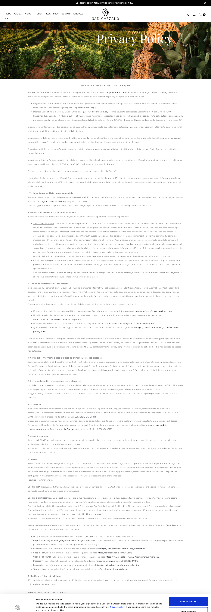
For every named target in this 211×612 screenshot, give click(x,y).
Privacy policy (117, 589)
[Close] (205, 3)
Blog (48, 14)
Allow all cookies (188, 584)
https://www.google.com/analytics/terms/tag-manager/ (132, 557)
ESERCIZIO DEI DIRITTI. (86, 417)
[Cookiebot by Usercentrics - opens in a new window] (18, 607)
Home (8, 14)
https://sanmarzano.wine (118, 92)
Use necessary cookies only (188, 604)
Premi (56, 14)
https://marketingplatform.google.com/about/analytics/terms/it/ (64, 540)
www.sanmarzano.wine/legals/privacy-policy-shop (57, 319)
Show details (143, 601)
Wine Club (78, 14)
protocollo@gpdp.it (66, 429)
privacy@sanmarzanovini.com (50, 201)
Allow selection (188, 594)
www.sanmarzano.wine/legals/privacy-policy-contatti (147, 311)
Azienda (18, 14)
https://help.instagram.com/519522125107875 (117, 561)
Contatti (66, 14)
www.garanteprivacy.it (38, 429)
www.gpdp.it (161, 425)
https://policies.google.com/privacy (114, 553)
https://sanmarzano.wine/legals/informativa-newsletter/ (127, 323)
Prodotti (29, 14)
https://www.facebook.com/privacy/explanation (122, 548)
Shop (39, 14)
